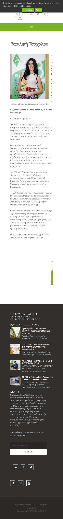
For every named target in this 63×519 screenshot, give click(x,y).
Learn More (28, 10)
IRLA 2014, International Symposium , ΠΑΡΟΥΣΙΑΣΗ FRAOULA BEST (37, 378)
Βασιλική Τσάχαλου (29, 43)
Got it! (38, 10)
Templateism (31, 508)
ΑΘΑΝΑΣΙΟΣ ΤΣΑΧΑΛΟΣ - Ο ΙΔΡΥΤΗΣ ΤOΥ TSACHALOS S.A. (37, 362)
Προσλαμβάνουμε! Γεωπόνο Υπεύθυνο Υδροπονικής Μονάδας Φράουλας (36, 331)
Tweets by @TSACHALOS (20, 316)
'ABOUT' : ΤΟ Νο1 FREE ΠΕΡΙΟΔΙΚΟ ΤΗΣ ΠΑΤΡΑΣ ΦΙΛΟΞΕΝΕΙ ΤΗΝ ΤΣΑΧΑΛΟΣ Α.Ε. (36, 347)
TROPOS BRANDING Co (37, 511)
